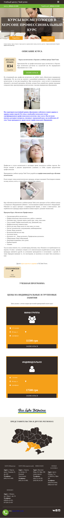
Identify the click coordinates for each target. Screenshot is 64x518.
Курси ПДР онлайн (18, 511)
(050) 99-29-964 (52, 483)
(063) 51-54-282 (37, 478)
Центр (6, 6)
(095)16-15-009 (13, 6)
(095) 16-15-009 (8, 478)
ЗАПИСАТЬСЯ (32, 73)
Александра (12, 276)
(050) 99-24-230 (37, 480)
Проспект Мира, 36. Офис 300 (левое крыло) (39, 472)
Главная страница (7, 44)
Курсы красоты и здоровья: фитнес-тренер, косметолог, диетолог (32, 44)
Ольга (12, 275)
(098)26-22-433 (8, 500)
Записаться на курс (48, 39)
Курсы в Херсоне (15, 44)
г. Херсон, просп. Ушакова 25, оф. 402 (9, 472)
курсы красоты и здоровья (29, 263)
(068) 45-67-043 (52, 485)
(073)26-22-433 (8, 502)
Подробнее (16, 38)
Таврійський (45, 6)
